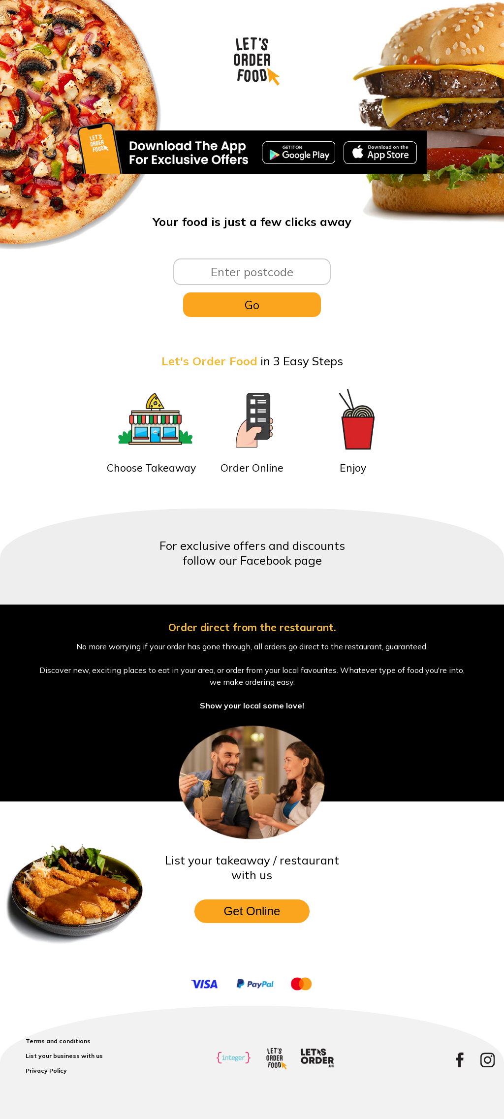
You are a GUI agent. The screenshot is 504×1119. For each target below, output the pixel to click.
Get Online (252, 911)
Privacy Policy (46, 1070)
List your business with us (64, 1055)
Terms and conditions (58, 1041)
